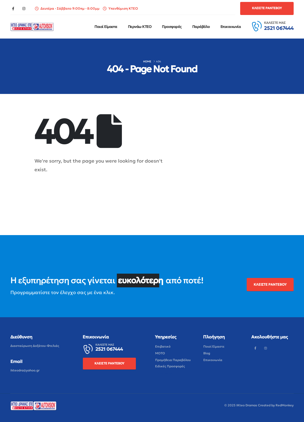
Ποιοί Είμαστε (105, 26)
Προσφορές (172, 26)
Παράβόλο (201, 26)
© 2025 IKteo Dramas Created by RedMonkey (259, 405)
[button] (267, 8)
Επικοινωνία (230, 26)
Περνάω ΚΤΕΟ (140, 26)
